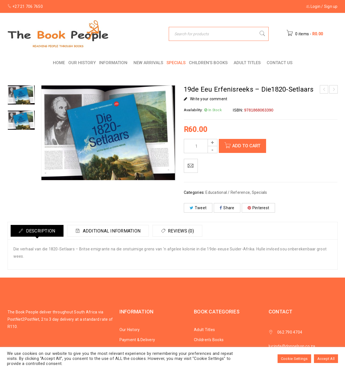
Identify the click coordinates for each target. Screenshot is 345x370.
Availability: (193, 110)
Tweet (198, 208)
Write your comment (208, 99)
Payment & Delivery (137, 340)
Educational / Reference (227, 192)
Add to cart (247, 145)
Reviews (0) (182, 231)
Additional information (112, 231)
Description (40, 231)
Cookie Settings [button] (294, 359)
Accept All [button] (326, 359)
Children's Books (209, 340)
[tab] (37, 231)
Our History (129, 329)
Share (227, 208)
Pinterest (258, 208)
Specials (259, 192)
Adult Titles (204, 329)
